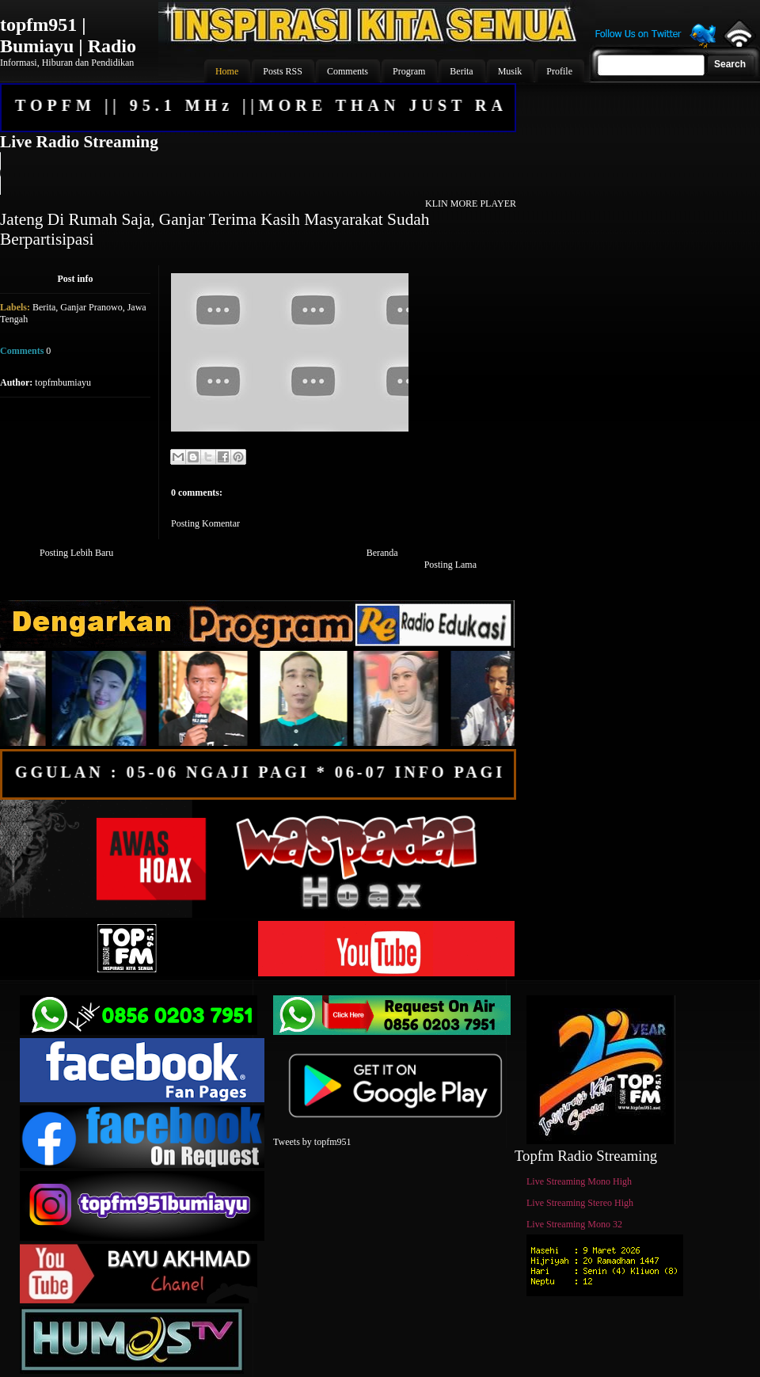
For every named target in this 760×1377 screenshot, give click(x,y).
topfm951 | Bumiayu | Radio (68, 35)
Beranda (382, 552)
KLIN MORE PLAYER (470, 203)
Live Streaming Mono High (579, 1181)
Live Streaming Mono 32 (574, 1224)
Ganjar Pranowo (91, 307)
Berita (43, 307)
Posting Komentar (205, 523)
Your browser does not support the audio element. (257, 173)
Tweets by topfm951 (312, 1141)
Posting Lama (450, 564)
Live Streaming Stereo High (579, 1202)
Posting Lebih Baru (76, 552)
